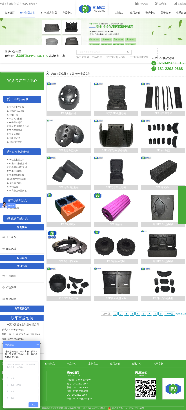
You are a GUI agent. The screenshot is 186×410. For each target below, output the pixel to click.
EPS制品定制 (20, 151)
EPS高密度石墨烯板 (17, 190)
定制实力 (120, 12)
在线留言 (180, 3)
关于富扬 (166, 12)
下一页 (169, 313)
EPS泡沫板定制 (14, 171)
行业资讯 (9, 287)
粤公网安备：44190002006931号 (128, 408)
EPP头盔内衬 (13, 134)
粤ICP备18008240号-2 (94, 408)
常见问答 (9, 299)
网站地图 (141, 3)
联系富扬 (181, 12)
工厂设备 (9, 237)
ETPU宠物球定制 (138, 57)
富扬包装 (97, 57)
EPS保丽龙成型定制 (17, 167)
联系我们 (161, 3)
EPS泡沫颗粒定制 (15, 175)
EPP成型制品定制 (116, 57)
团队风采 (9, 248)
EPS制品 (50, 363)
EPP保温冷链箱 (14, 122)
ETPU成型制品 (48, 12)
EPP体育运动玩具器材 (18, 126)
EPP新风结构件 (14, 118)
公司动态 (9, 276)
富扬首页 (7, 12)
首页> (72, 73)
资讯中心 (150, 12)
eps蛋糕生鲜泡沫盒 (16, 179)
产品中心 (67, 12)
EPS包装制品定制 (15, 159)
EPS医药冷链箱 (14, 183)
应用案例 (135, 12)
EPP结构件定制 (14, 142)
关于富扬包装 (22, 308)
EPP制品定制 (27, 12)
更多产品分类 (19, 218)
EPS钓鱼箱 (12, 186)
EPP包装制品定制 (15, 107)
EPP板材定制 (13, 138)
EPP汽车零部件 (14, 130)
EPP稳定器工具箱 (15, 111)
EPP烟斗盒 (12, 114)
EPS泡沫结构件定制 (17, 163)
